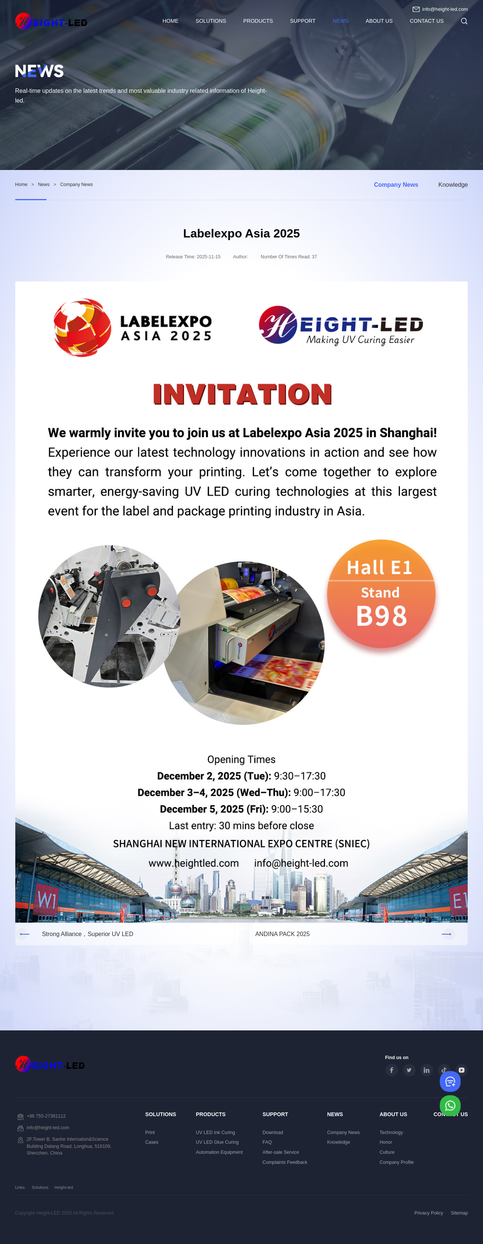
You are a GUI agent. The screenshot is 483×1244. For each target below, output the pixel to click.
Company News (396, 185)
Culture (386, 1152)
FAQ (267, 1142)
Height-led (63, 1187)
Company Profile (396, 1162)
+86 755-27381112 (46, 1116)
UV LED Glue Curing (217, 1142)
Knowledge (453, 185)
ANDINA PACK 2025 (282, 934)
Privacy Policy (428, 1213)
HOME (171, 21)
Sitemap (459, 1213)
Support (302, 21)
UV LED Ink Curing (215, 1132)
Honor (385, 1142)
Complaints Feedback (285, 1162)
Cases (151, 1142)
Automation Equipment (219, 1152)
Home (21, 184)
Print (150, 1132)
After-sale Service (281, 1152)
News (341, 21)
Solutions (211, 21)
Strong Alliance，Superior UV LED (87, 934)
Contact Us (427, 21)
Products (258, 21)
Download (273, 1132)
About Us (379, 21)
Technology (391, 1132)
